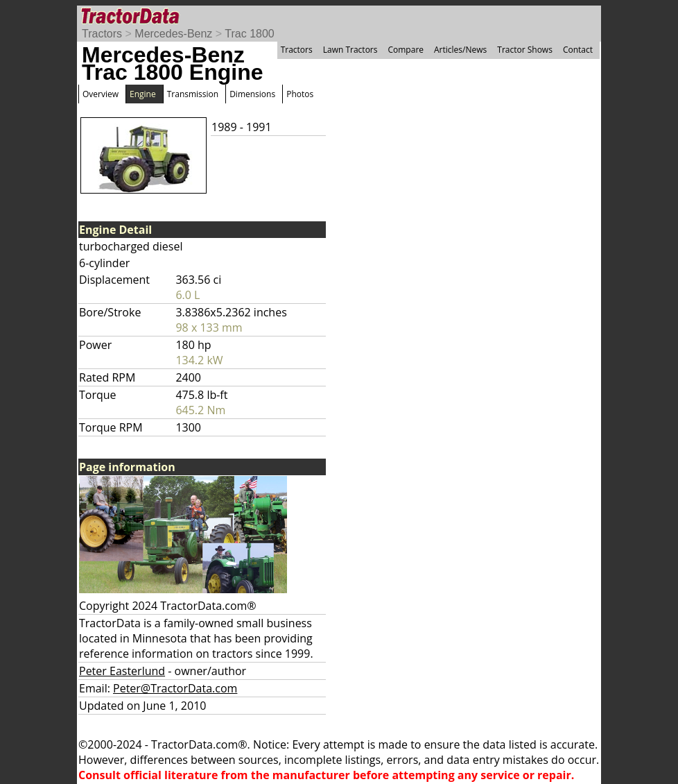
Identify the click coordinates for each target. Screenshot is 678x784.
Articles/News (460, 50)
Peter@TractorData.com (175, 688)
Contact (578, 50)
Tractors (102, 34)
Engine (143, 94)
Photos (299, 94)
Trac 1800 (249, 34)
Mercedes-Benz (173, 34)
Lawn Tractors (350, 50)
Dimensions (252, 94)
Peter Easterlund (122, 671)
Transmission (192, 94)
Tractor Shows (525, 50)
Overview (100, 94)
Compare (406, 50)
